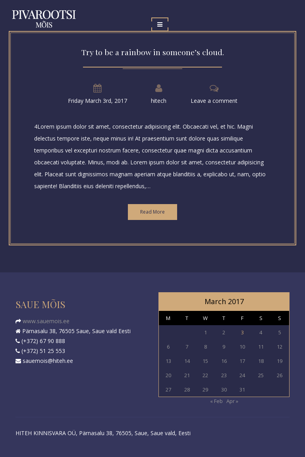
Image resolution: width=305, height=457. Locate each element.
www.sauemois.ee (45, 321)
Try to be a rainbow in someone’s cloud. (152, 52)
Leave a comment (214, 100)
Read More (152, 211)
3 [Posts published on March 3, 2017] (242, 332)
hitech (158, 100)
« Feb (216, 401)
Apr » (232, 401)
